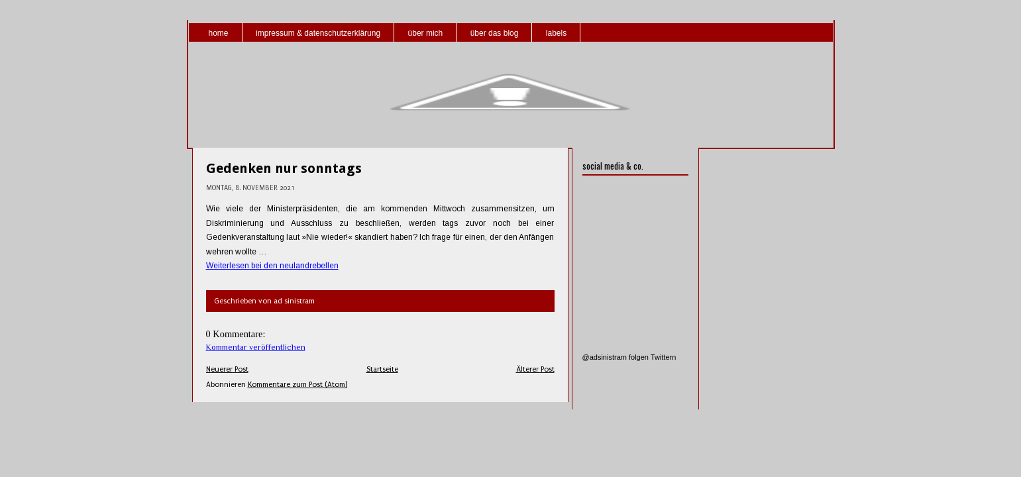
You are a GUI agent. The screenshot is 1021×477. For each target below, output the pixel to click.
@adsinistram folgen (615, 357)
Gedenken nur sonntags (284, 168)
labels (556, 33)
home (219, 33)
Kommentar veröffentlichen (255, 347)
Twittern (663, 357)
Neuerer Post (227, 369)
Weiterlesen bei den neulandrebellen (272, 265)
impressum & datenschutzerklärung (318, 33)
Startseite (382, 369)
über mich (425, 33)
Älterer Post (535, 369)
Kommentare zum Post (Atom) (297, 384)
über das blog (494, 33)
